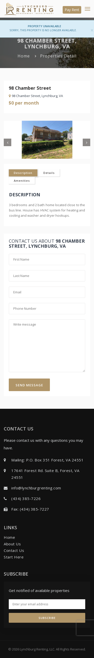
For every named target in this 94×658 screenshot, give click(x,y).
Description (23, 173)
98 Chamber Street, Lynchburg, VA (36, 95)
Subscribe (47, 618)
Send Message (29, 385)
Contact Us (14, 550)
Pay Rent (72, 9)
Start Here (14, 556)
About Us (12, 543)
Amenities (22, 180)
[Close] (91, 30)
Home (24, 56)
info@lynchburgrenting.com (36, 487)
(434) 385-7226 (26, 498)
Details (49, 173)
